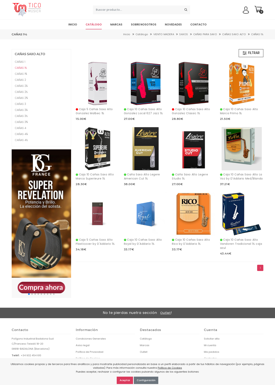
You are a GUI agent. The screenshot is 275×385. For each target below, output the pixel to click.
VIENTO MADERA (163, 34)
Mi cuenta (210, 345)
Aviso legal (83, 345)
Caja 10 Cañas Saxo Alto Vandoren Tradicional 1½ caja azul (241, 244)
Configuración (146, 380)
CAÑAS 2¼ (21, 86)
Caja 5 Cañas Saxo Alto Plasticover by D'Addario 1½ (95, 242)
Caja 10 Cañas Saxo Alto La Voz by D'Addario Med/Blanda (241, 176)
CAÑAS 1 (20, 62)
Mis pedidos (211, 352)
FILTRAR (251, 53)
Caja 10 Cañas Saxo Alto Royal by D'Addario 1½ (143, 242)
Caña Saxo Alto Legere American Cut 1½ (142, 176)
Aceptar (125, 380)
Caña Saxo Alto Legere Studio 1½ (190, 176)
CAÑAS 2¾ (21, 98)
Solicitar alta (211, 339)
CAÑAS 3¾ (21, 122)
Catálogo (94, 24)
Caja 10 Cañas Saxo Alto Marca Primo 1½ (239, 111)
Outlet (165, 313)
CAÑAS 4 (20, 128)
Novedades (173, 24)
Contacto (198, 24)
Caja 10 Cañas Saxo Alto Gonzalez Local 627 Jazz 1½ (143, 111)
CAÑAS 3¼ (21, 110)
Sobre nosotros (143, 24)
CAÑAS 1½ (257, 34)
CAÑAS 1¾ (21, 74)
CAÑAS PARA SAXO (205, 34)
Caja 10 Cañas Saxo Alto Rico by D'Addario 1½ (191, 242)
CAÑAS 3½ (21, 116)
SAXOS (183, 34)
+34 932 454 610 (31, 355)
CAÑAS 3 (20, 104)
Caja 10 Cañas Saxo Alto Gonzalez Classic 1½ (191, 111)
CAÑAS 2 (20, 80)
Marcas (116, 24)
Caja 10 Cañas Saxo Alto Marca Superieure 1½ (95, 176)
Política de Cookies (170, 368)
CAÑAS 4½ (21, 140)
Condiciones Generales (91, 339)
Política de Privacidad (89, 352)
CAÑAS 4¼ (21, 134)
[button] (29, 294)
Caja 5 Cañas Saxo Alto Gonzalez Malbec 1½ (94, 111)
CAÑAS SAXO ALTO (234, 34)
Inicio (72, 24)
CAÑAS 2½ (21, 92)
